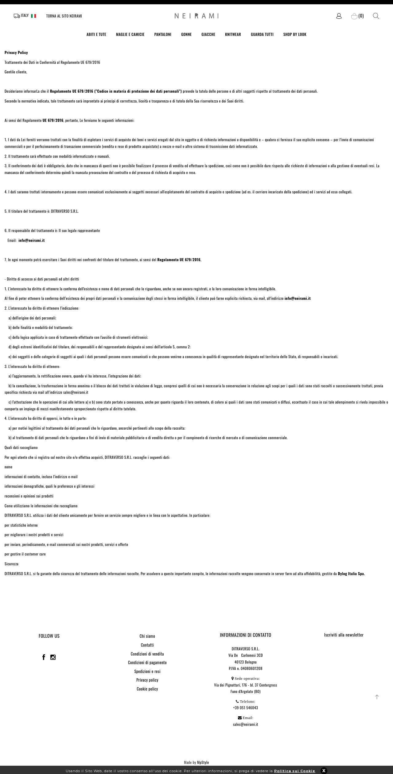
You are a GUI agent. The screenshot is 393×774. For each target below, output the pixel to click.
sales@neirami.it (245, 724)
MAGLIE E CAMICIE (130, 34)
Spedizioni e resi (147, 671)
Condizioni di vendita (147, 654)
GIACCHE (208, 34)
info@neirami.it (31, 240)
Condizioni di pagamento (147, 662)
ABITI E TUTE (96, 34)
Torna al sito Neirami (64, 15)
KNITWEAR (233, 34)
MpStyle (203, 762)
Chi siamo (147, 636)
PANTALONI (163, 34)
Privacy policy (147, 680)
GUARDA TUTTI (262, 34)
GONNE (186, 34)
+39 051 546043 (245, 707)
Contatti (147, 645)
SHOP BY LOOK (294, 34)
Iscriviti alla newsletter (344, 634)
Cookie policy (147, 689)
